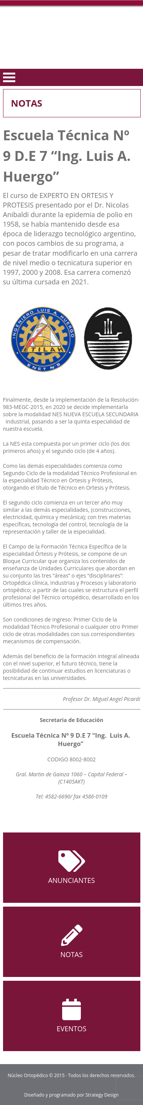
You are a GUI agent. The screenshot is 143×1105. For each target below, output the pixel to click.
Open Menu (9, 77)
